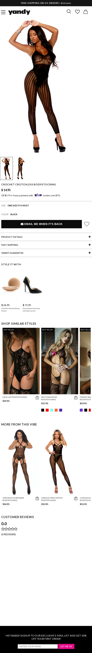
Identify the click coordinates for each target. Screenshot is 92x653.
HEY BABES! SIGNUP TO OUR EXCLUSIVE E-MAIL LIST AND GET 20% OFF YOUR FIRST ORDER (46, 637)
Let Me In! (66, 646)
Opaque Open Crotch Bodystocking (52, 499)
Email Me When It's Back (41, 224)
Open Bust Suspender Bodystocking (13, 499)
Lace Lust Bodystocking (15, 397)
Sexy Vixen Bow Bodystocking (49, 398)
